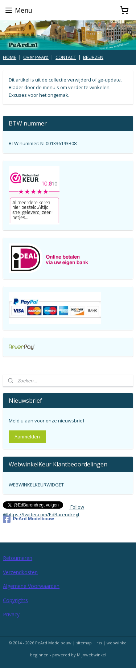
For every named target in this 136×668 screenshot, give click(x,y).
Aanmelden (27, 436)
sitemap (84, 642)
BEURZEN (93, 57)
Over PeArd (36, 57)
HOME (9, 57)
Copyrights (15, 600)
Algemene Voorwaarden (31, 585)
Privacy (11, 614)
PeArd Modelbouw (28, 519)
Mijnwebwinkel (91, 654)
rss (99, 642)
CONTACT (65, 57)
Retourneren (17, 557)
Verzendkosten (20, 572)
